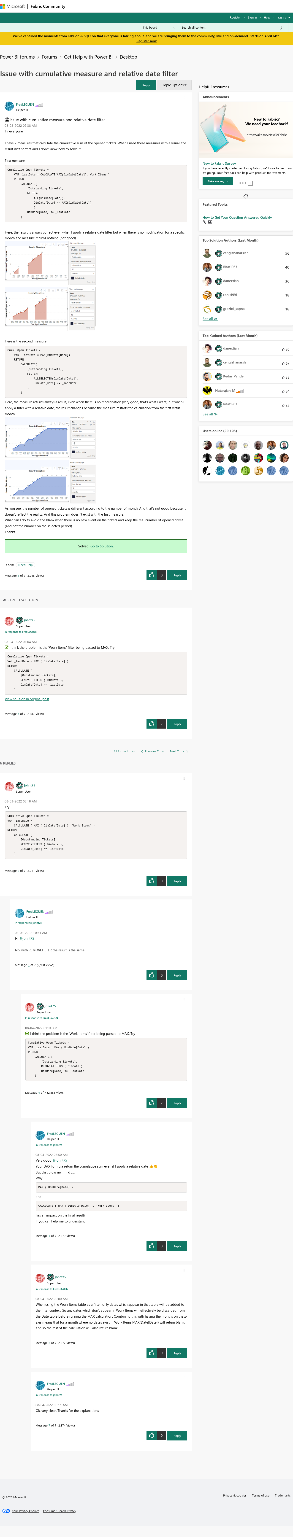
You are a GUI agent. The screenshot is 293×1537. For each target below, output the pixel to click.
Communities (135, 6)
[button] (146, 85)
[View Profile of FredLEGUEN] (25, 104)
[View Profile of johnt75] (29, 624)
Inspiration (96, 6)
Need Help (25, 569)
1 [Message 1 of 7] (18, 580)
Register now (146, 41)
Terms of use (260, 1506)
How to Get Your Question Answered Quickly (237, 217)
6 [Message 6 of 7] (49, 1354)
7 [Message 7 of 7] (49, 1436)
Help (267, 17)
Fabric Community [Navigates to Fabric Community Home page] (48, 6)
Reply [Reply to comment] (177, 730)
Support (192, 6)
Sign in (252, 17)
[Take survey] (218, 181)
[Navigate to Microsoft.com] (12, 6)
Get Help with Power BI (88, 56)
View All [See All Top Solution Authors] (210, 318)
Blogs (155, 6)
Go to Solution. (102, 551)
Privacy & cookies (235, 1506)
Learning (173, 6)
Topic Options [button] (173, 85)
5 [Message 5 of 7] (49, 1247)
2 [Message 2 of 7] (18, 879)
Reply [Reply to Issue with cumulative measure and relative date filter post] (177, 580)
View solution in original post (27, 705)
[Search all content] (233, 27)
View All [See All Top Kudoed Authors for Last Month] (210, 414)
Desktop (128, 56)
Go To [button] (282, 17)
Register (235, 17)
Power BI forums (17, 56)
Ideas (114, 6)
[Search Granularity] (159, 27)
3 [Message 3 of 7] (29, 973)
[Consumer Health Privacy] (59, 1522)
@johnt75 (26, 947)
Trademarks (283, 1506)
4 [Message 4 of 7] (18, 720)
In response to (21, 636)
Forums (76, 6)
